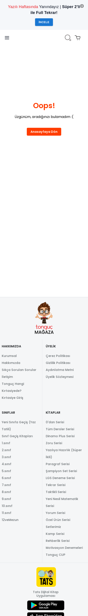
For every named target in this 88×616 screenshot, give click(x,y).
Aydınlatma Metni (60, 370)
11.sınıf (6, 513)
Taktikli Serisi (56, 492)
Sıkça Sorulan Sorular (19, 370)
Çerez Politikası (58, 356)
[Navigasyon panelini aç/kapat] (9, 37)
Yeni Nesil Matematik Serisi (62, 502)
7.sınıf (6, 485)
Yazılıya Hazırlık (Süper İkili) (64, 453)
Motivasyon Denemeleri (64, 548)
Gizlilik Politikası (58, 363)
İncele (44, 22)
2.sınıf (6, 450)
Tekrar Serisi (55, 485)
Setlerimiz (53, 527)
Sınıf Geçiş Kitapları (17, 436)
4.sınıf (6, 464)
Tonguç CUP (55, 555)
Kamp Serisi (55, 534)
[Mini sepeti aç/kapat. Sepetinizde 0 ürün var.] (78, 37)
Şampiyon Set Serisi (61, 471)
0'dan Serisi (55, 422)
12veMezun (10, 520)
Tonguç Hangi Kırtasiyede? (13, 387)
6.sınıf (6, 478)
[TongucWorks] (44, 38)
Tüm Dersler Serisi (60, 429)
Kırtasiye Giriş (12, 398)
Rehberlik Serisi (57, 541)
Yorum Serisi (55, 513)
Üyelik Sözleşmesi (59, 377)
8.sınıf (6, 492)
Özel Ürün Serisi (58, 520)
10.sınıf (7, 506)
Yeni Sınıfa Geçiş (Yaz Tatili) (19, 425)
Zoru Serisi (54, 443)
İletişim (7, 377)
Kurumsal (9, 356)
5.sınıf (6, 471)
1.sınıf (6, 443)
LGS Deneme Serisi (60, 478)
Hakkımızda (11, 363)
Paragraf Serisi (57, 464)
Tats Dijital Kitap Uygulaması (46, 594)
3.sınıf (6, 457)
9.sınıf (6, 499)
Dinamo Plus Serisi (60, 436)
